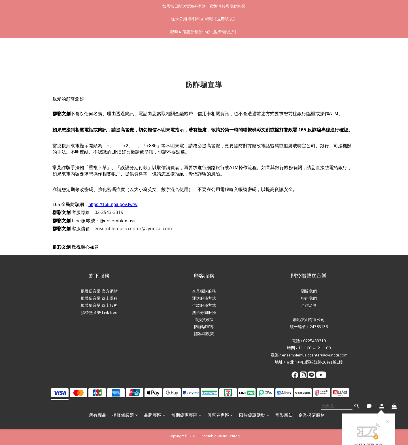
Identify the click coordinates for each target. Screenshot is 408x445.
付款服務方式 (204, 305)
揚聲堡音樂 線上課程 (99, 298)
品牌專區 (155, 53)
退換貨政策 (204, 319)
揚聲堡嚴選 (125, 53)
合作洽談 (309, 305)
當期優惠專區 (186, 53)
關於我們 (309, 291)
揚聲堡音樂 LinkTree (99, 312)
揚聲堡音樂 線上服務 (99, 305)
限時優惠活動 (254, 53)
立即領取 (368, 99)
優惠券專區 (220, 53)
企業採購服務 (311, 53)
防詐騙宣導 (204, 326)
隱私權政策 (204, 333)
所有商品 (98, 53)
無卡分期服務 (204, 312)
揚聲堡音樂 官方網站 (99, 291)
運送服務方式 (204, 298)
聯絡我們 (309, 298)
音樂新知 (284, 53)
